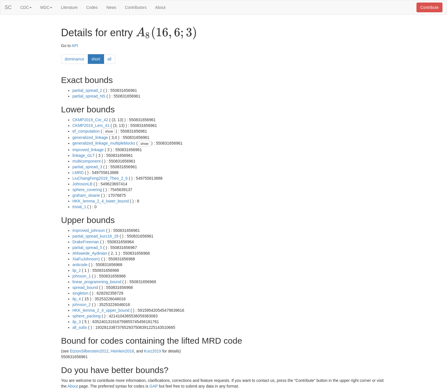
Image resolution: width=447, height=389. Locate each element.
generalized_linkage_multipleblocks (103, 143)
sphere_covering (87, 189)
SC (8, 7)
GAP (153, 386)
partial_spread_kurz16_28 (95, 236)
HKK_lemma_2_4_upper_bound (100, 310)
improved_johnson (88, 230)
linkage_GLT (83, 155)
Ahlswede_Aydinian (89, 253)
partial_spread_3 (87, 167)
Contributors (136, 7)
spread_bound (85, 287)
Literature (69, 7)
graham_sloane (86, 195)
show (109, 131)
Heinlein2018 (122, 351)
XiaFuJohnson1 (86, 259)
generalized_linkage (90, 137)
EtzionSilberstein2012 (89, 351)
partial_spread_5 (87, 247)
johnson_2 (81, 304)
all (109, 59)
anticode (80, 264)
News (111, 7)
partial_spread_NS (88, 96)
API (75, 45)
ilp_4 (76, 299)
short (96, 59)
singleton (80, 293)
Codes (91, 7)
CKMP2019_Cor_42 (90, 119)
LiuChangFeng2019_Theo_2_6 (100, 178)
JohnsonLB (82, 184)
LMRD (78, 172)
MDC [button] (46, 7)
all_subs (79, 327)
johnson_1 (81, 276)
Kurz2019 (152, 351)
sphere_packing (86, 316)
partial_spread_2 (87, 90)
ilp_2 (76, 270)
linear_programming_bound (96, 281)
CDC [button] (26, 7)
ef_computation (86, 131)
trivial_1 (79, 206)
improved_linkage (88, 149)
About (160, 7)
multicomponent (86, 161)
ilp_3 (76, 321)
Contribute (429, 7)
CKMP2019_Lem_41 (90, 125)
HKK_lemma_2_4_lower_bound (100, 201)
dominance (74, 59)
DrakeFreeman (85, 242)
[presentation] (166, 33)
